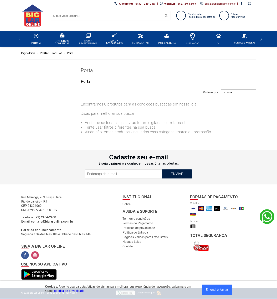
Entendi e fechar (217, 289)
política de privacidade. (69, 291)
